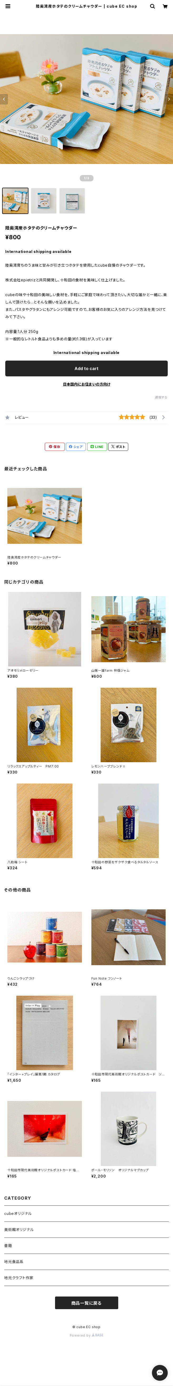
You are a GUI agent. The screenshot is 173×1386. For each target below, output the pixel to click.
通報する (161, 397)
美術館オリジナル (19, 1229)
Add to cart (86, 368)
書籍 (8, 1245)
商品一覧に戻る (86, 1303)
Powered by (86, 1335)
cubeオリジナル (18, 1213)
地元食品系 (14, 1261)
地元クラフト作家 (18, 1277)
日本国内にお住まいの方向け (86, 384)
